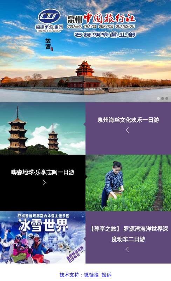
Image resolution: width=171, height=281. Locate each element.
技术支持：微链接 (79, 275)
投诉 (106, 275)
